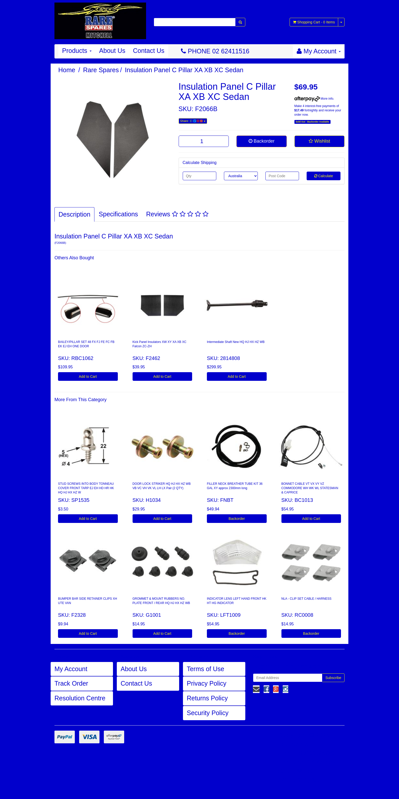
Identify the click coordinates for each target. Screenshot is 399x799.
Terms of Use (205, 668)
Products (77, 50)
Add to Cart (88, 376)
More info (313, 98)
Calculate (323, 176)
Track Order (71, 683)
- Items (314, 22)
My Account (70, 668)
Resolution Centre (79, 698)
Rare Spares (101, 69)
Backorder (262, 141)
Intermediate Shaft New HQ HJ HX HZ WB (236, 342)
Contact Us (148, 50)
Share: (193, 121)
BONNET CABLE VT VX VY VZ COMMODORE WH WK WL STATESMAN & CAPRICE (309, 488)
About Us (112, 50)
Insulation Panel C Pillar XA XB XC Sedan (184, 69)
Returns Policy (207, 698)
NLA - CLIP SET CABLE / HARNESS (306, 598)
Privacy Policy (206, 683)
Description (74, 214)
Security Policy (208, 712)
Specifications (118, 214)
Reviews (177, 214)
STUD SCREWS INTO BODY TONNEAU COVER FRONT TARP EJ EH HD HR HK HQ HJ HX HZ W (86, 488)
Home (66, 69)
